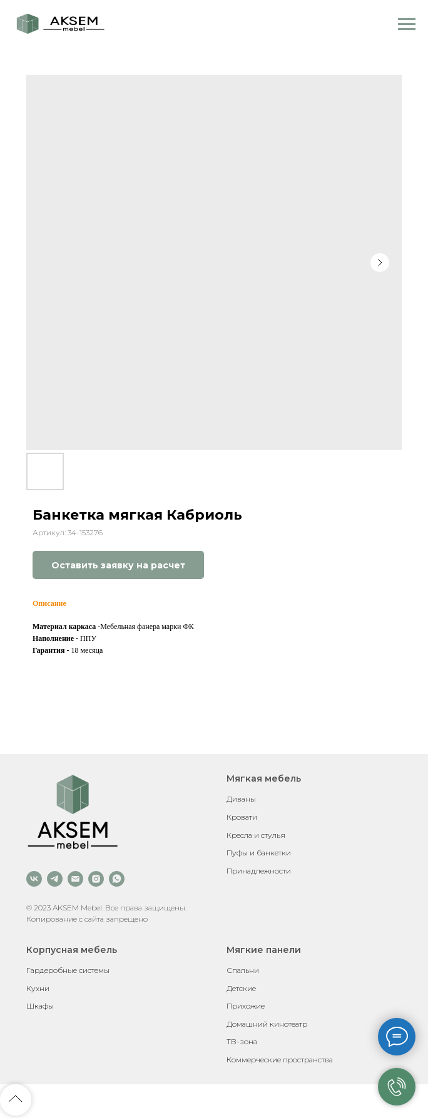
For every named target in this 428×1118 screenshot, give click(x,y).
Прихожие (246, 1005)
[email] (75, 879)
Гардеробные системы (68, 970)
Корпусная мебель (71, 949)
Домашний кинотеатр (267, 1024)
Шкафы (40, 1005)
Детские (241, 988)
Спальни (243, 970)
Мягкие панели (264, 949)
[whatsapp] (117, 879)
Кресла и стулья (256, 835)
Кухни (37, 988)
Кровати (242, 817)
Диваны (241, 798)
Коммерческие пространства (280, 1059)
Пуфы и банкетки (259, 852)
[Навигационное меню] (406, 24)
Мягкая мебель (264, 778)
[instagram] (96, 879)
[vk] (34, 879)
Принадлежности (259, 870)
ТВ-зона (242, 1041)
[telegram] (55, 879)
